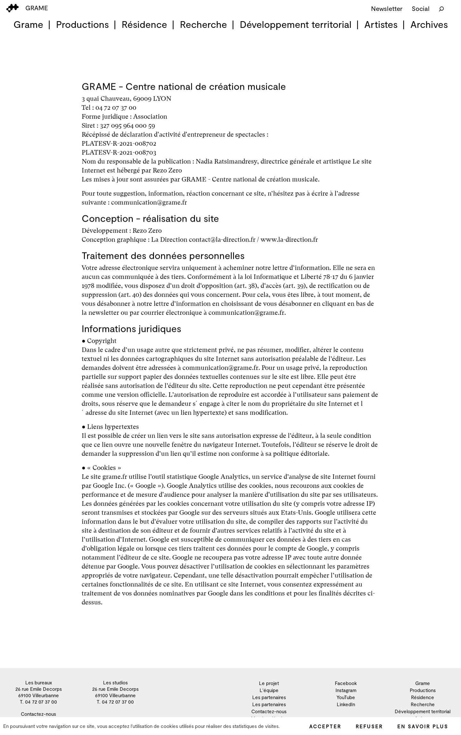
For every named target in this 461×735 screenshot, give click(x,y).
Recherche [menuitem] (203, 24)
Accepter (325, 726)
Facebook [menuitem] (346, 683)
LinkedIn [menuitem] (346, 704)
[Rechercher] (441, 8)
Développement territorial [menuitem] (296, 24)
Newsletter (386, 8)
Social (421, 8)
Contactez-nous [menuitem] (38, 714)
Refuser (369, 726)
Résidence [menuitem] (144, 24)
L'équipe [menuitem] (269, 690)
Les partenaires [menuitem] (269, 697)
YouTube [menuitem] (345, 697)
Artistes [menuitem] (381, 24)
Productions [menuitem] (82, 24)
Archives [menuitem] (429, 24)
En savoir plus (422, 726)
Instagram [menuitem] (346, 690)
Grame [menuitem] (28, 24)
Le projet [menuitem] (269, 683)
